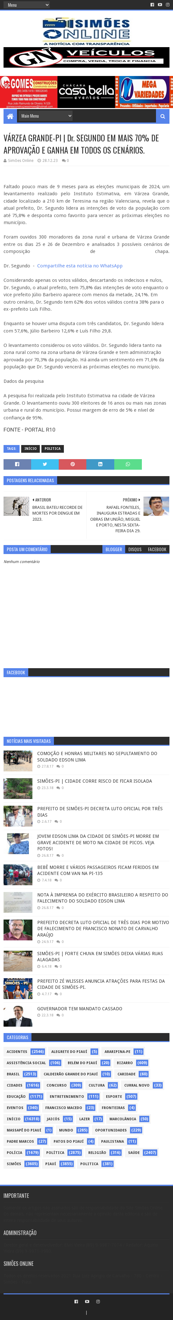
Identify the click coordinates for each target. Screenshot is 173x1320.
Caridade (126, 1074)
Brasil (13, 1074)
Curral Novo (137, 1085)
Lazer (84, 1119)
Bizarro (125, 1063)
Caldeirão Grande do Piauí (71, 1074)
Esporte (114, 1097)
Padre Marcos (20, 1141)
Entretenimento (67, 1097)
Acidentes (17, 1052)
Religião (97, 1153)
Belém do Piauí (82, 1063)
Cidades (14, 1085)
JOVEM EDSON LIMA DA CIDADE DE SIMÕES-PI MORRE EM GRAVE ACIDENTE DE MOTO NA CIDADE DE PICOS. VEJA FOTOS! (98, 842)
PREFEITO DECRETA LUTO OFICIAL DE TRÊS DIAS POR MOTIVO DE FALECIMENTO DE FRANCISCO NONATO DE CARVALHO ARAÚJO (103, 928)
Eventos (15, 1108)
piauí (50, 1164)
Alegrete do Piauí (69, 1052)
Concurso (57, 1085)
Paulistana (112, 1141)
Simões (14, 1164)
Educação (16, 1097)
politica (53, 448)
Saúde (134, 1153)
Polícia (14, 1153)
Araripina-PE (117, 1052)
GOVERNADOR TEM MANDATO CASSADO (79, 1008)
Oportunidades (111, 1130)
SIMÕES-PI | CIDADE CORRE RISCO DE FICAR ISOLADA (94, 781)
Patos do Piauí (69, 1141)
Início (30, 448)
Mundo (66, 1130)
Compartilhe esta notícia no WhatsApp (80, 266)
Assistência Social (26, 1063)
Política (55, 1153)
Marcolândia (122, 1119)
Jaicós (53, 1119)
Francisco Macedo (63, 1108)
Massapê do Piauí (24, 1130)
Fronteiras (113, 1108)
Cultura (97, 1085)
